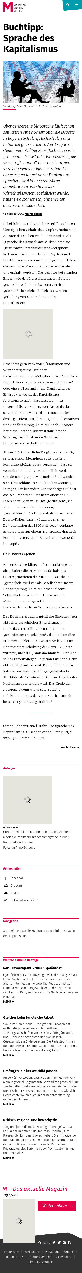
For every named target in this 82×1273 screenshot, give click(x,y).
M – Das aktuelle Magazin (35, 1189)
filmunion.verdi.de (40, 1262)
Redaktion (52, 1252)
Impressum (11, 1252)
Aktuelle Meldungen (33, 931)
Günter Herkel (33, 214)
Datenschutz (14, 1257)
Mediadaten (32, 1252)
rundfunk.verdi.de (39, 1257)
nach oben (68, 747)
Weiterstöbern (54, 1205)
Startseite (9, 931)
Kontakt (69, 1252)
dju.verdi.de (64, 1257)
